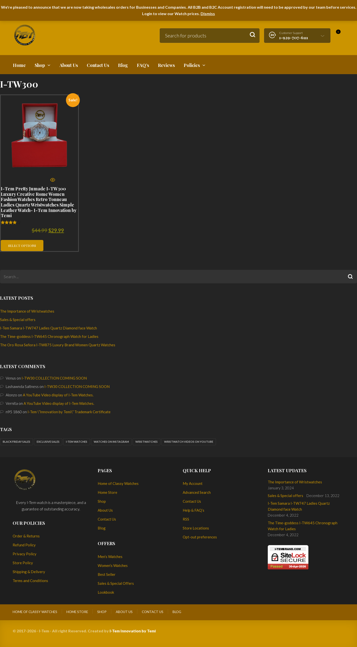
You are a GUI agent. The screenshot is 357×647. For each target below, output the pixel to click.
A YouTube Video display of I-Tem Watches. (58, 395)
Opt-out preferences (200, 537)
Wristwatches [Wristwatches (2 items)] (146, 441)
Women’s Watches (113, 565)
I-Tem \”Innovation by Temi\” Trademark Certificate (69, 412)
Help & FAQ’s (193, 510)
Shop (102, 501)
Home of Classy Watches (118, 483)
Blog (102, 528)
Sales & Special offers (17, 319)
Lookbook (106, 592)
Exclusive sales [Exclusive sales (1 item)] (48, 441)
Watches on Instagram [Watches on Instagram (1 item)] (111, 441)
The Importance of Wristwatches (27, 311)
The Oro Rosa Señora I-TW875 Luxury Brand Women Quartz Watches (57, 345)
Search (252, 35)
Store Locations (196, 528)
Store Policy (23, 562)
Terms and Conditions (30, 580)
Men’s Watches (110, 556)
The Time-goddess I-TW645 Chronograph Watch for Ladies (49, 336)
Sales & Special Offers (116, 583)
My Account (193, 483)
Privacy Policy (24, 554)
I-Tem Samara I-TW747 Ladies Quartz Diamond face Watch (48, 328)
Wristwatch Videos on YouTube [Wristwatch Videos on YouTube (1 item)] (188, 441)
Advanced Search (197, 492)
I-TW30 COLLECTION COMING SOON (54, 378)
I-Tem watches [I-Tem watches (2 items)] (76, 441)
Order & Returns (26, 536)
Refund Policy (24, 545)
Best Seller (107, 574)
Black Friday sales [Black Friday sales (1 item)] (16, 441)
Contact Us (107, 519)
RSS (186, 519)
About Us (105, 510)
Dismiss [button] (208, 13)
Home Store (107, 492)
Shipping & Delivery (29, 571)
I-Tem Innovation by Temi (133, 630)
